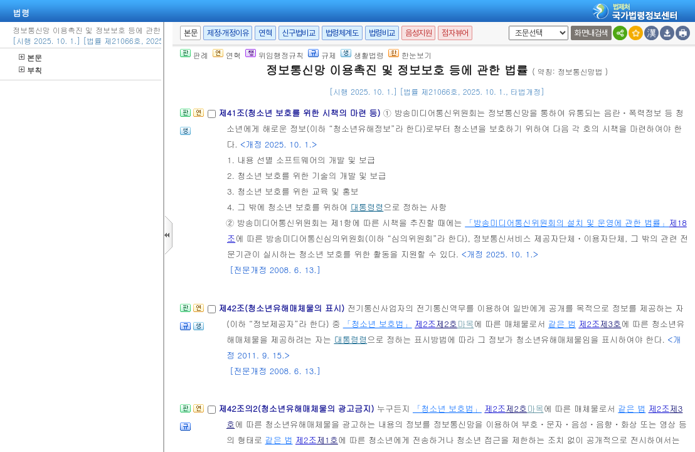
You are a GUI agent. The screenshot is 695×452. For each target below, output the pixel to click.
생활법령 (362, 55)
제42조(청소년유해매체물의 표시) (282, 308)
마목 (465, 324)
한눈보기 (410, 55)
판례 (194, 55)
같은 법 (562, 324)
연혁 (265, 33)
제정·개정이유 (227, 33)
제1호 (327, 440)
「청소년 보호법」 (377, 324)
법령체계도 (342, 33)
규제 (322, 55)
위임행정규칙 (274, 55)
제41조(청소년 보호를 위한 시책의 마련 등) (300, 113)
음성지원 (418, 33)
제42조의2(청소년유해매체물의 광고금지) (297, 408)
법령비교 (382, 33)
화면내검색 (591, 33)
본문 (30, 57)
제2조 (425, 324)
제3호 (610, 324)
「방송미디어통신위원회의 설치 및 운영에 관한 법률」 (567, 223)
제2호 (446, 324)
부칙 (30, 70)
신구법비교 (299, 33)
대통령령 (367, 207)
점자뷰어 (455, 33)
